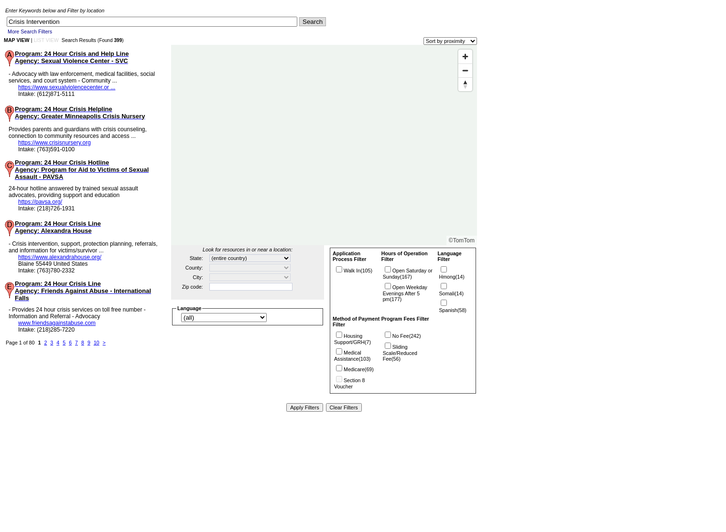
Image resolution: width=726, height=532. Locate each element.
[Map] (324, 145)
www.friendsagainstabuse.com (57, 323)
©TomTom (462, 240)
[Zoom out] (465, 70)
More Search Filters (30, 31)
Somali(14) (451, 293)
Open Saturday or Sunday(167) (408, 274)
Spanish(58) (452, 310)
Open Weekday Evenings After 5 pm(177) (405, 293)
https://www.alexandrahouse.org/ (59, 257)
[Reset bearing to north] (465, 84)
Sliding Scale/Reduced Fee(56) (400, 353)
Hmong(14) (451, 277)
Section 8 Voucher (349, 383)
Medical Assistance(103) (352, 356)
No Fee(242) (406, 336)
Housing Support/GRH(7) (352, 339)
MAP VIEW (17, 40)
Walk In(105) (358, 270)
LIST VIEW (46, 40)
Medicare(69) (359, 369)
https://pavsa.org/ (40, 201)
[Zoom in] (465, 56)
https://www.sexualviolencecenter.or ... (66, 87)
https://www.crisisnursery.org (54, 142)
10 (96, 342)
